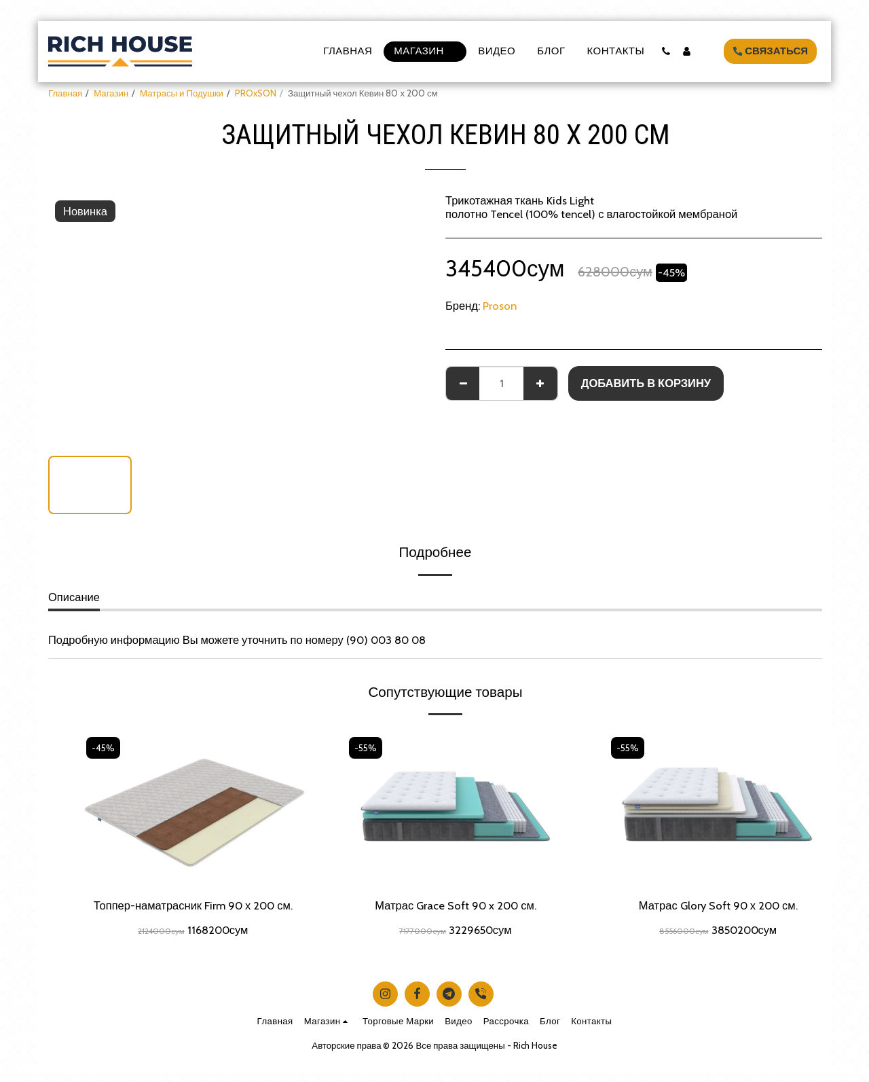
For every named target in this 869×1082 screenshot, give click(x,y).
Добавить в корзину (646, 383)
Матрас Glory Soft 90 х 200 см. (718, 905)
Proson (500, 305)
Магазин (111, 93)
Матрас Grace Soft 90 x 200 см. (455, 905)
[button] (666, 51)
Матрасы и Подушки (181, 93)
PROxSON (255, 93)
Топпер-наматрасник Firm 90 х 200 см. (193, 905)
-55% (365, 747)
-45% (103, 747)
